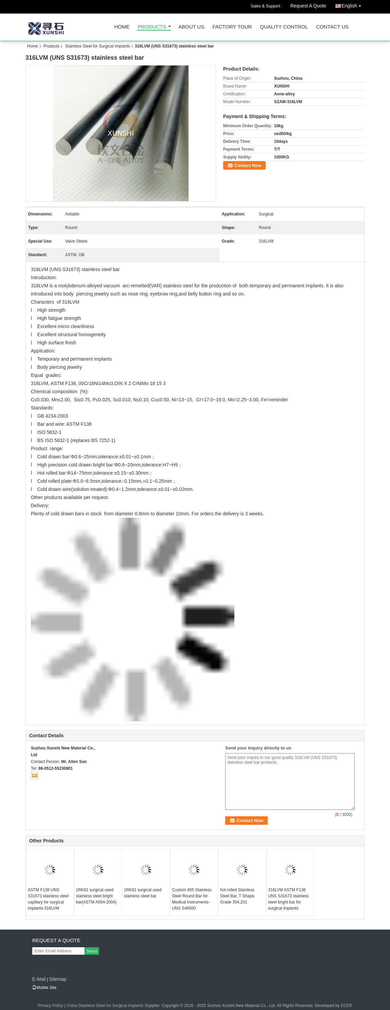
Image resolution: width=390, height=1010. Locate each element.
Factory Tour (232, 27)
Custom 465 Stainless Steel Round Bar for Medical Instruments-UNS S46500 (192, 899)
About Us (191, 27)
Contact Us (332, 27)
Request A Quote (308, 5)
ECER (346, 1005)
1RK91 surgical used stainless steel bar (142, 893)
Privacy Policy (50, 1005)
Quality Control (284, 27)
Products (152, 27)
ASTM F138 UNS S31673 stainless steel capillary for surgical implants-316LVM (48, 899)
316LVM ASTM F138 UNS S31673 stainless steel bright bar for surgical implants (288, 899)
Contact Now (247, 165)
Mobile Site (44, 987)
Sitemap (57, 979)
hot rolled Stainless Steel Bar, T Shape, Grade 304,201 (237, 896)
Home (122, 27)
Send (91, 951)
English (353, 4)
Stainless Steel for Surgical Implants (97, 46)
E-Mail (39, 979)
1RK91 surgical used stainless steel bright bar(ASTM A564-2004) (96, 896)
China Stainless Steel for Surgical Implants (104, 1005)
